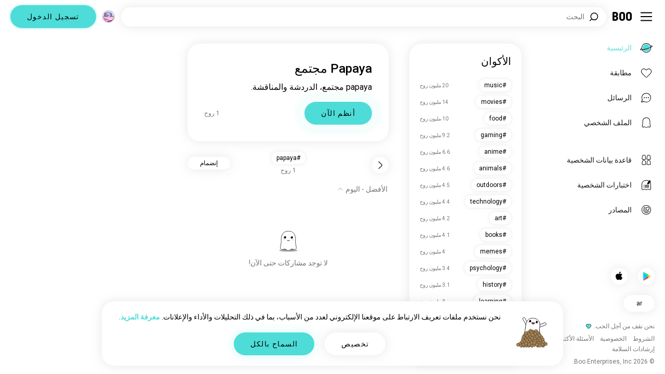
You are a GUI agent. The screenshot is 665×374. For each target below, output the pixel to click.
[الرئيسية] (623, 16)
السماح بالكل (274, 344)
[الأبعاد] (108, 16)
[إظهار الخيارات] (362, 189)
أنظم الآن (338, 113)
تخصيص (355, 344)
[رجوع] (380, 165)
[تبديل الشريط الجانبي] (646, 16)
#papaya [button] (288, 158)
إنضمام (209, 163)
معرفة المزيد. (139, 317)
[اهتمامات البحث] (363, 16)
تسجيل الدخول (53, 16)
